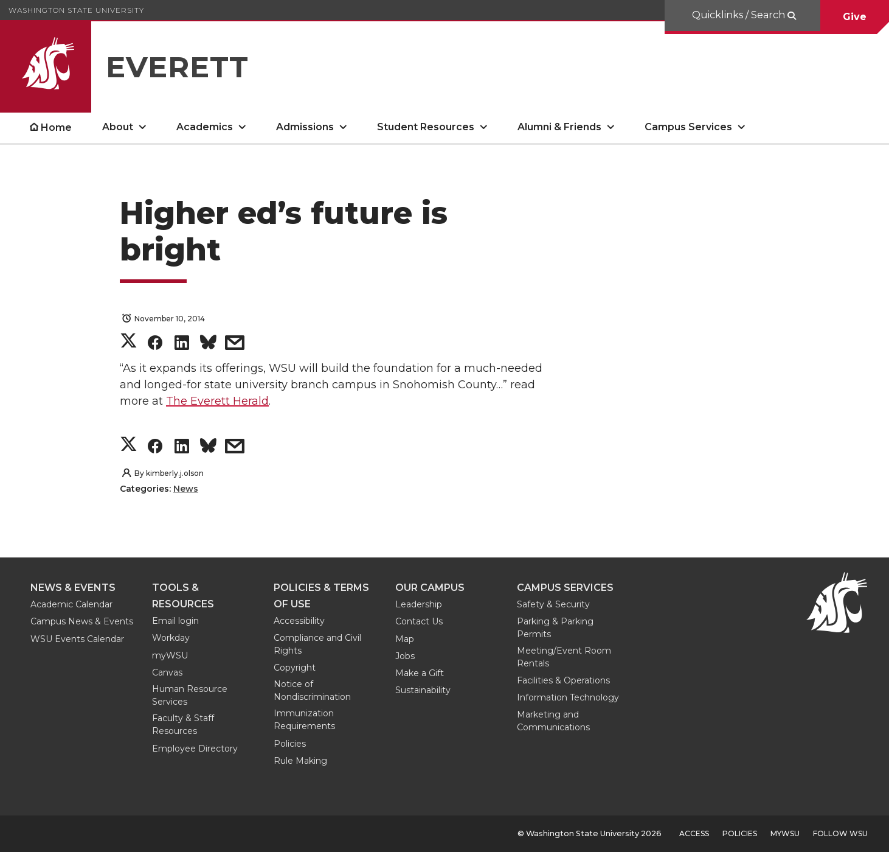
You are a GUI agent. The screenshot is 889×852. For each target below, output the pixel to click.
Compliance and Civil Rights (317, 644)
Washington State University (76, 10)
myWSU (170, 655)
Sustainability (423, 690)
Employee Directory (195, 748)
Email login (175, 620)
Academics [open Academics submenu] (204, 127)
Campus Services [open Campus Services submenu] (688, 127)
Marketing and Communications (553, 721)
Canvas (167, 672)
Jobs (405, 656)
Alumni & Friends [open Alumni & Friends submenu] (559, 127)
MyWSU (785, 833)
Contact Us (419, 621)
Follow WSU (840, 833)
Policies (290, 743)
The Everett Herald (217, 401)
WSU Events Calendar (77, 639)
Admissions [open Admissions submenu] (305, 127)
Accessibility (299, 620)
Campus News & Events (81, 621)
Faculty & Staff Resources (183, 724)
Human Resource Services (189, 695)
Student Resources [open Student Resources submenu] (425, 127)
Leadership (418, 604)
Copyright (295, 667)
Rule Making (300, 760)
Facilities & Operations (563, 680)
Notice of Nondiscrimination (312, 690)
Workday (171, 637)
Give (855, 17)
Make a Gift (419, 673)
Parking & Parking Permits (555, 628)
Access (694, 833)
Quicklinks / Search (739, 15)
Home (56, 127)
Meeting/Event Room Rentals (564, 657)
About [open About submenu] (117, 127)
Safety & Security (553, 604)
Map (404, 639)
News (185, 488)
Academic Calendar (71, 604)
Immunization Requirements (304, 720)
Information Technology (568, 697)
